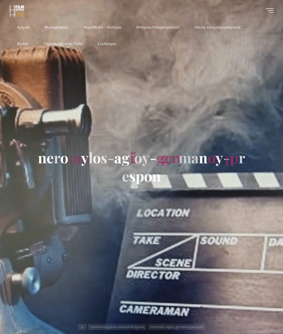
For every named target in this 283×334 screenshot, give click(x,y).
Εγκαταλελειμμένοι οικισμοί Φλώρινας (117, 327)
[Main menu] (270, 10)
